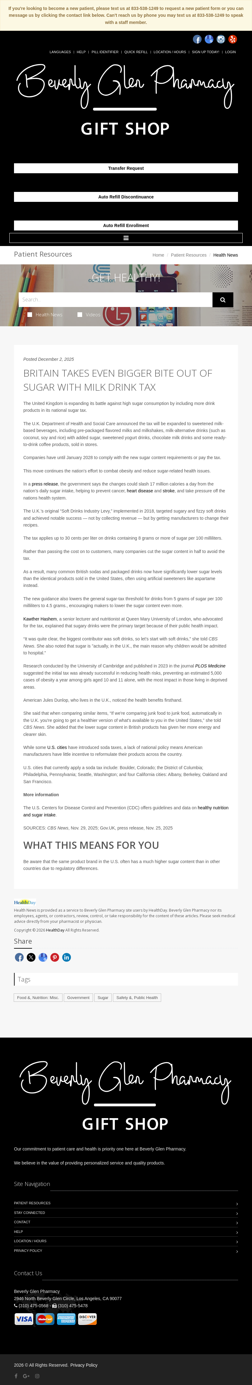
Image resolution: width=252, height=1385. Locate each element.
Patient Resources (189, 255)
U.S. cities (57, 747)
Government (78, 997)
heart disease (140, 490)
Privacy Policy (28, 1251)
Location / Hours (170, 52)
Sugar (103, 997)
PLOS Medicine (210, 665)
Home (158, 255)
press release (45, 483)
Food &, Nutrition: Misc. (38, 997)
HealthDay (55, 930)
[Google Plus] (26, 1376)
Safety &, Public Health (137, 997)
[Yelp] (232, 39)
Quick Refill (136, 52)
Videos (88, 314)
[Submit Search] (222, 299)
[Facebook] (197, 39)
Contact (22, 1222)
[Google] (209, 39)
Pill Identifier (104, 52)
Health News (45, 314)
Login (230, 52)
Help (81, 52)
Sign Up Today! (205, 52)
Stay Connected (29, 1213)
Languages (60, 52)
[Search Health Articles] (115, 299)
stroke (169, 490)
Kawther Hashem (40, 618)
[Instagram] (221, 39)
